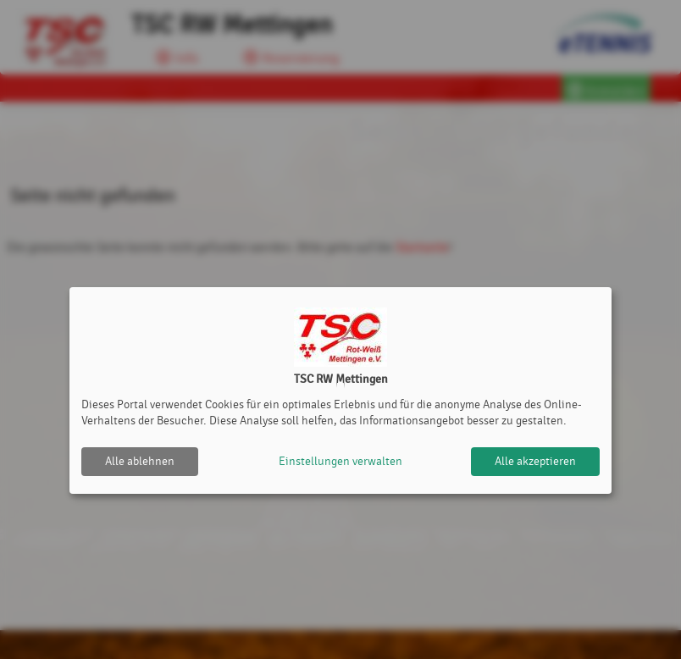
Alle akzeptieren (535, 461)
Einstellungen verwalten (340, 461)
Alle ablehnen (139, 461)
